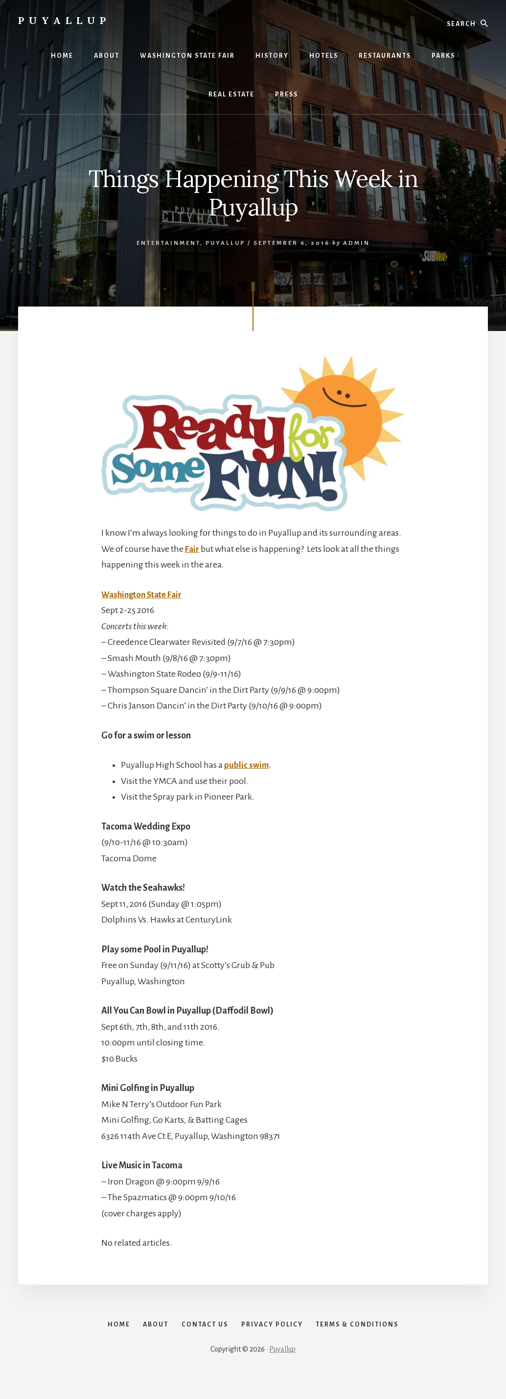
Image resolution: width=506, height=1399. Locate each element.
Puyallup (64, 20)
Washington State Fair (144, 594)
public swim (247, 765)
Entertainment (168, 243)
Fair (192, 549)
